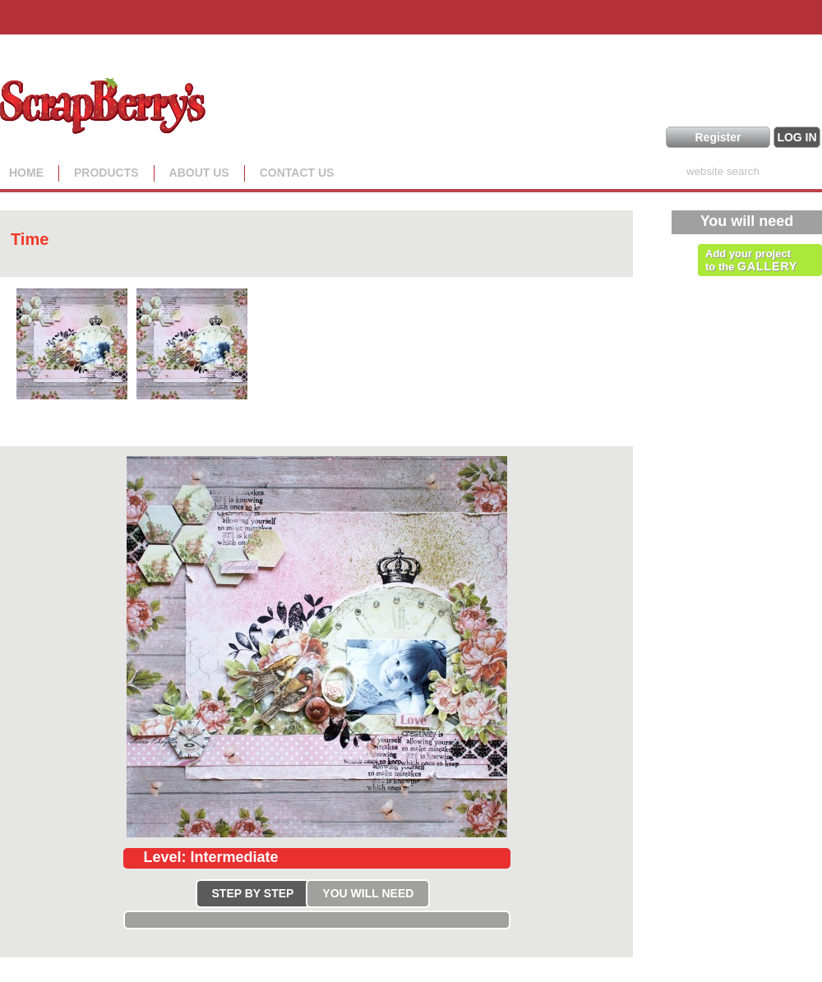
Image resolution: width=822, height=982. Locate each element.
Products (106, 172)
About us (199, 172)
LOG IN (796, 137)
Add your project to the (751, 260)
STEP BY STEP (253, 893)
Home (26, 172)
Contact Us (297, 172)
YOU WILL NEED (367, 893)
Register (718, 137)
